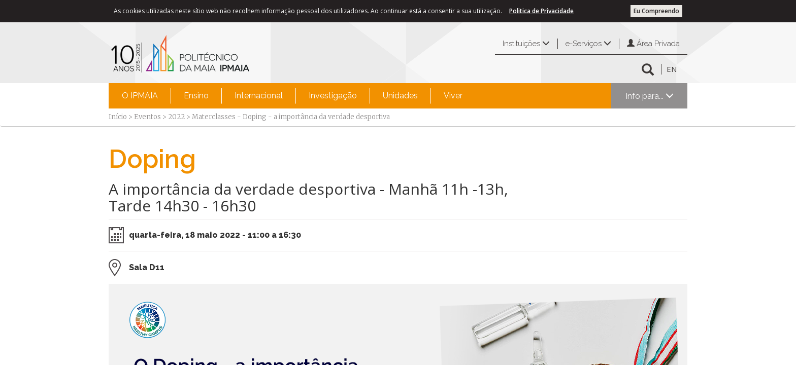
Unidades (400, 95)
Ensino (196, 95)
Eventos (147, 117)
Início (118, 117)
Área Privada (653, 43)
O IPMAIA (140, 95)
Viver (453, 95)
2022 (176, 117)
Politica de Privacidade (541, 11)
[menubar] (292, 95)
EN (672, 69)
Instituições (526, 43)
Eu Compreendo (656, 11)
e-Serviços (588, 43)
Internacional (259, 95)
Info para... (649, 96)
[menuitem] (140, 95)
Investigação (333, 95)
